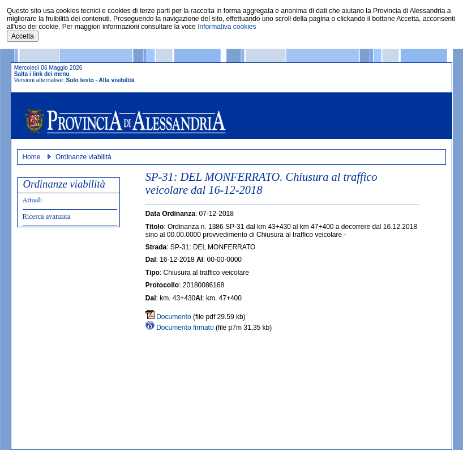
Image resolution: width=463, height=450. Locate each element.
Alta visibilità (116, 80)
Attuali (32, 200)
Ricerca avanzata (47, 216)
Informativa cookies (227, 27)
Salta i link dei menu (42, 74)
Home (31, 157)
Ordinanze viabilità (83, 157)
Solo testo (80, 80)
